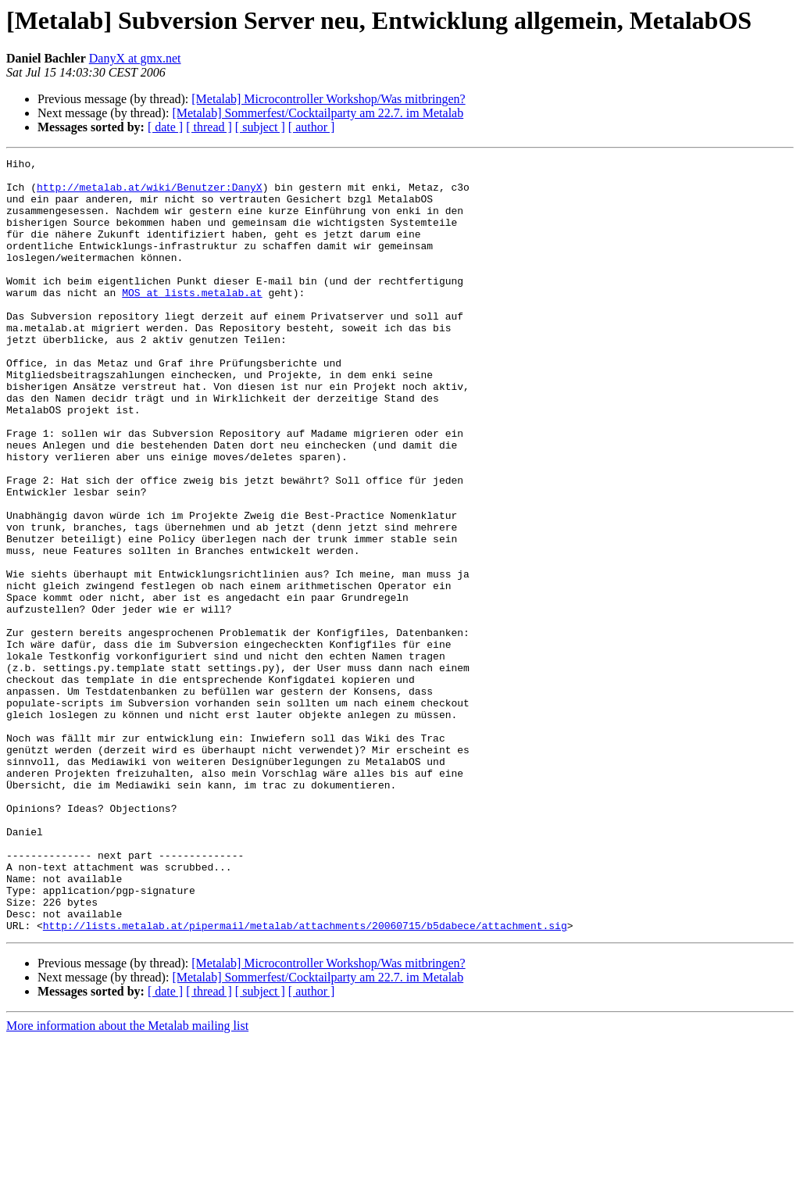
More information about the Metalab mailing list (127, 1180)
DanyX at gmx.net (135, 58)
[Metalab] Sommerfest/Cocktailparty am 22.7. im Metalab (317, 113)
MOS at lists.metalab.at (192, 320)
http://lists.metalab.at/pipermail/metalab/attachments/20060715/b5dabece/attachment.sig (305, 1080)
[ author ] (311, 127)
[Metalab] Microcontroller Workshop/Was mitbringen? (328, 98)
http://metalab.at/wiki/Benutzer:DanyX (149, 194)
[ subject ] (260, 127)
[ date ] (165, 127)
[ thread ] (209, 127)
